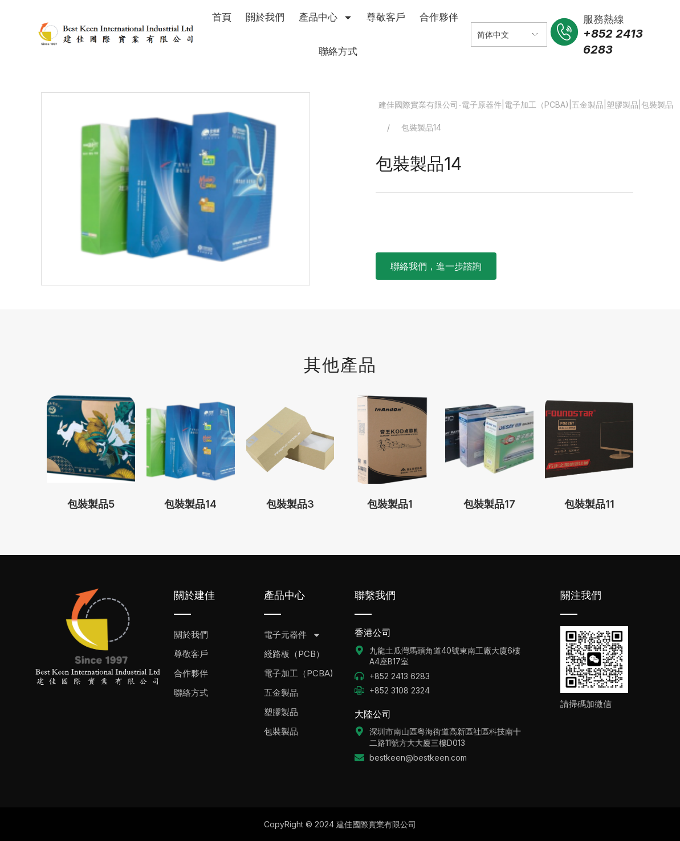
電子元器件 (292, 634)
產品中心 (326, 17)
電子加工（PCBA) (298, 673)
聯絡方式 (338, 51)
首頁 (221, 17)
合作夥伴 (439, 17)
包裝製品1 (390, 504)
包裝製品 (281, 731)
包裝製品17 (489, 504)
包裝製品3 (290, 504)
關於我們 (265, 17)
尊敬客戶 (386, 17)
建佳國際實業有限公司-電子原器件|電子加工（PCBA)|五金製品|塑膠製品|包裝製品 (525, 104)
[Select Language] (509, 34)
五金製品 (281, 692)
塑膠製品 (281, 712)
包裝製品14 (190, 504)
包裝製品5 (91, 504)
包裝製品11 (589, 504)
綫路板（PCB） (294, 653)
